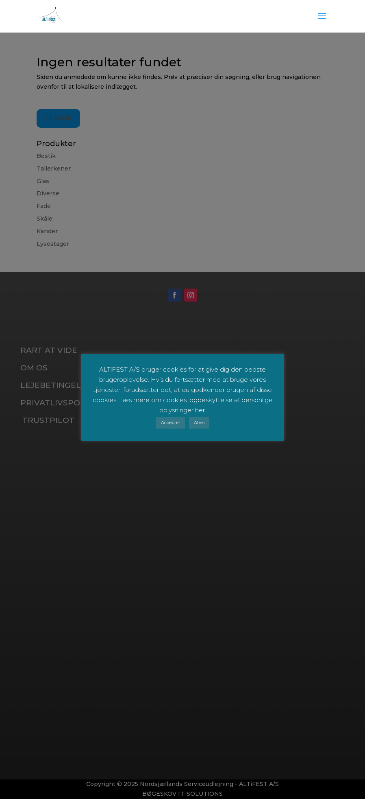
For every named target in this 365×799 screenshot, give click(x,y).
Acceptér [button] (170, 422)
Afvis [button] (199, 422)
